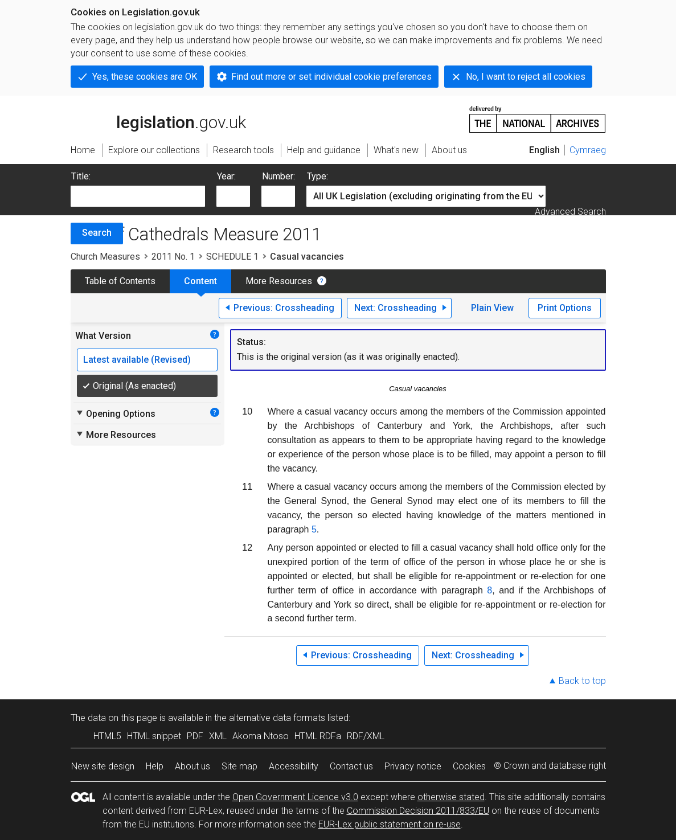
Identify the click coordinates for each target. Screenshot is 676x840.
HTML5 (107, 736)
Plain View (492, 307)
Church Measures (105, 256)
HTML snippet (154, 736)
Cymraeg (588, 150)
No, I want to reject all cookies (525, 76)
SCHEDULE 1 (232, 256)
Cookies (469, 766)
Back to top (582, 680)
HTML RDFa (317, 736)
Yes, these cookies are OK (144, 76)
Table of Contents (120, 281)
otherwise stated (451, 797)
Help (154, 766)
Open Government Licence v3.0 (295, 797)
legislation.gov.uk (158, 118)
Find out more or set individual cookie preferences (331, 76)
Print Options (565, 307)
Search (97, 232)
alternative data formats (277, 717)
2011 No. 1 (173, 256)
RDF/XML (365, 736)
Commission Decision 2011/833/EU (418, 810)
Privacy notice (412, 766)
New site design (102, 766)
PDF (195, 736)
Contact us (351, 766)
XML (218, 736)
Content (200, 281)
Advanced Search (570, 211)
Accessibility (293, 766)
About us (192, 766)
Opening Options (115, 413)
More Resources (278, 281)
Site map (239, 766)
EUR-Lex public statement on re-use (389, 824)
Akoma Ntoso (260, 736)
